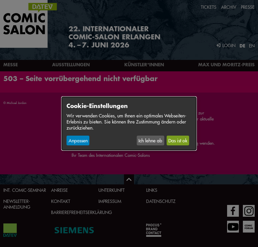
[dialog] (129, 123)
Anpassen (78, 140)
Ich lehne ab (150, 140)
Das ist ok (177, 140)
